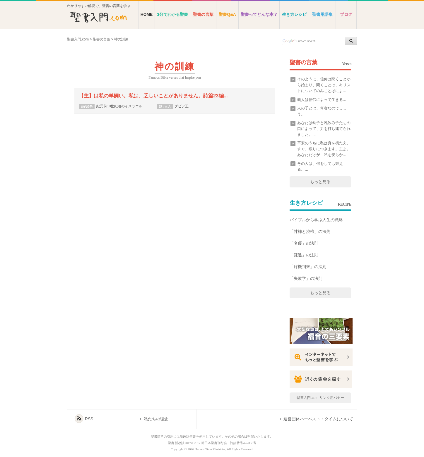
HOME (147, 14)
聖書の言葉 (203, 14)
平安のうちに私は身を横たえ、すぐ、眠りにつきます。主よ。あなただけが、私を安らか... (324, 149)
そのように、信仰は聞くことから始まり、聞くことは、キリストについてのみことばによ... (324, 85)
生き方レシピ (294, 14)
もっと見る (320, 181)
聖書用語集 (322, 14)
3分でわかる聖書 (172, 14)
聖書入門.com (78, 39)
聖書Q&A (227, 14)
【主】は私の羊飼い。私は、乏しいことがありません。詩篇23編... (153, 96)
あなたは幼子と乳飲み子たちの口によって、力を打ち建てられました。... (324, 129)
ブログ (346, 14)
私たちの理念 (156, 419)
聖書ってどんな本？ (259, 14)
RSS (89, 419)
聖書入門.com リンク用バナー (320, 398)
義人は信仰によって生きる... (321, 99)
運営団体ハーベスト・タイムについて (318, 419)
